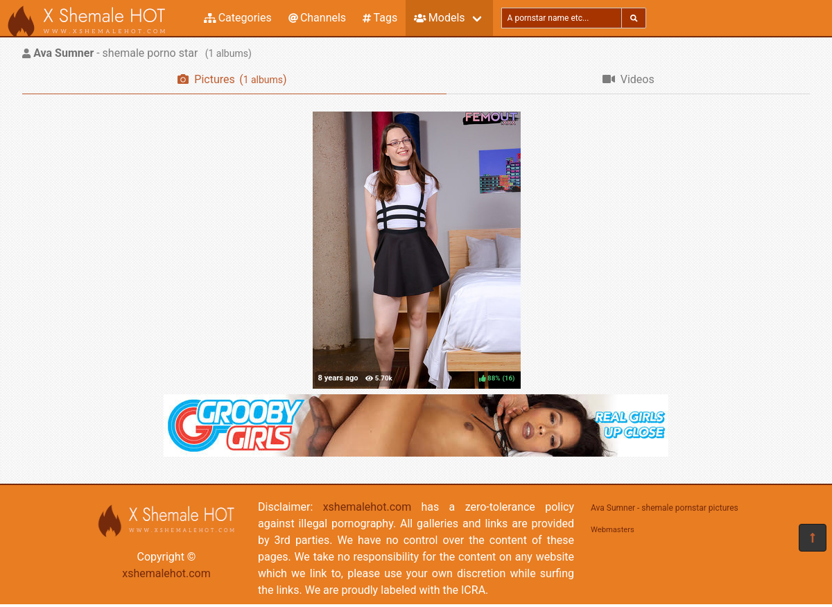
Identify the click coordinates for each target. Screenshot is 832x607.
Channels (317, 17)
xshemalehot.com (166, 573)
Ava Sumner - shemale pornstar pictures (664, 508)
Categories (238, 17)
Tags (380, 17)
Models (439, 17)
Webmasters (612, 529)
